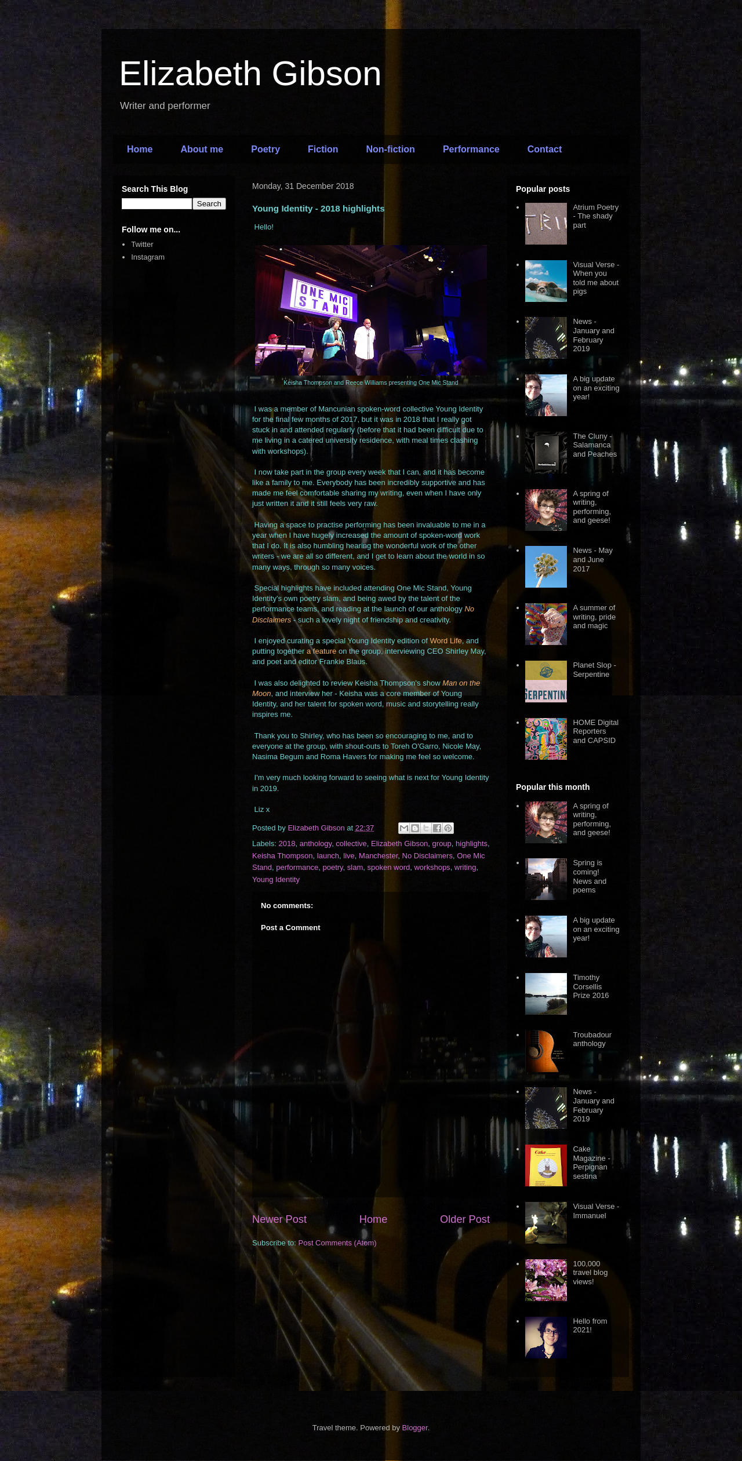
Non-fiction (390, 149)
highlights (472, 843)
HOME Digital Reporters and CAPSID (596, 731)
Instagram (148, 257)
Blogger (415, 1427)
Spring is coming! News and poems (589, 876)
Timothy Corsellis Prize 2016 (591, 986)
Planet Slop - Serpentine (594, 670)
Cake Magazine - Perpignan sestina (591, 1163)
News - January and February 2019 (593, 335)
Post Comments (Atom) (338, 1242)
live (349, 855)
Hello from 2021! (590, 1326)
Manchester (378, 855)
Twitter (142, 244)
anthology (316, 843)
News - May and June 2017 (593, 559)
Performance (471, 149)
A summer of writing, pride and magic (594, 616)
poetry (332, 867)
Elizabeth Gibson (250, 73)
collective (351, 843)
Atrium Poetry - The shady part (596, 216)
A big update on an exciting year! (596, 387)
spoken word (389, 867)
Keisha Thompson (282, 855)
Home (139, 149)
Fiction (323, 149)
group (442, 843)
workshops (432, 867)
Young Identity (276, 879)
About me (201, 149)
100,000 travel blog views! (590, 1272)
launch (328, 855)
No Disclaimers (427, 855)
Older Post (465, 1219)
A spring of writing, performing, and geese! (592, 507)
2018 (287, 843)
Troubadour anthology (592, 1039)
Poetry (265, 149)
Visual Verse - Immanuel (596, 1211)
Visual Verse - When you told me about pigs (596, 278)
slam (355, 867)
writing (465, 867)
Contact (545, 149)
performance (297, 867)
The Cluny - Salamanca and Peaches (595, 445)
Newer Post (279, 1219)
